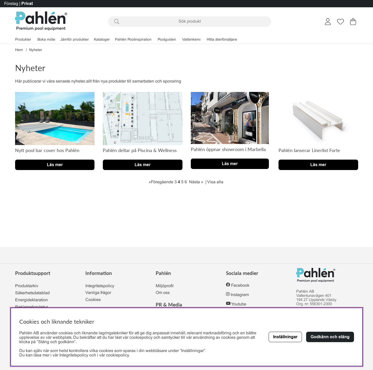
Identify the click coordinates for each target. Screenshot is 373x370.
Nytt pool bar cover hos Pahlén (47, 150)
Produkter (23, 39)
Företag (11, 4)
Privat (27, 3)
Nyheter (35, 50)
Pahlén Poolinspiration (133, 39)
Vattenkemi (191, 39)
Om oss (163, 293)
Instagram (240, 295)
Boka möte (46, 39)
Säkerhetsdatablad (32, 293)
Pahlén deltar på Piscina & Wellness (140, 150)
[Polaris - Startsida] (41, 21)
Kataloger (102, 39)
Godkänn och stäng (330, 336)
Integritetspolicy (99, 286)
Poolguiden (167, 39)
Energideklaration (31, 300)
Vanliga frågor (98, 293)
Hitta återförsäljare (222, 39)
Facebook (240, 285)
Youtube (238, 304)
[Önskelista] (340, 21)
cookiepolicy (117, 355)
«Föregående (161, 182)
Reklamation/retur (31, 307)
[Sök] (189, 21)
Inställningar (285, 336)
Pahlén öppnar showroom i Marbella (228, 149)
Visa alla (215, 182)
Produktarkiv (26, 286)
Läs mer (55, 164)
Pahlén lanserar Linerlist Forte (309, 150)
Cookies (93, 300)
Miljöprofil (165, 286)
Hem (19, 50)
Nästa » (196, 182)
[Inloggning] (328, 21)
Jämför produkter (74, 39)
